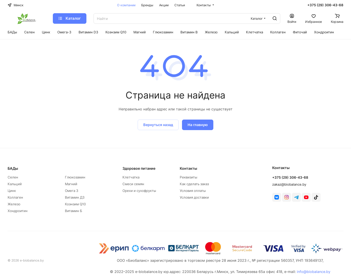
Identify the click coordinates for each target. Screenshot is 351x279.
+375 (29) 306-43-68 (325, 5)
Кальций (15, 184)
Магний (71, 184)
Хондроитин (18, 211)
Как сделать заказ (194, 184)
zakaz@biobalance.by (289, 184)
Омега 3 (71, 191)
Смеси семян (133, 184)
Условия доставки (194, 197)
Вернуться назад (158, 124)
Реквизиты (188, 177)
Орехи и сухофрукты (139, 191)
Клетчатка (130, 177)
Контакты (188, 168)
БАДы (13, 168)
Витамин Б (73, 211)
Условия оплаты (193, 191)
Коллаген (15, 197)
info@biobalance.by (313, 271)
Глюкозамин (75, 177)
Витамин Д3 (75, 197)
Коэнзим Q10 (75, 204)
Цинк (12, 191)
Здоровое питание (138, 168)
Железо (14, 204)
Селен (13, 177)
